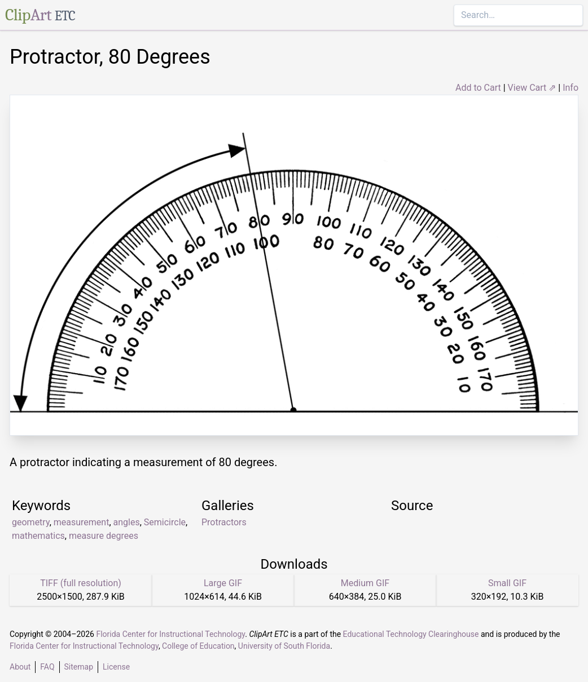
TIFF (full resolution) (80, 583)
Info (570, 87)
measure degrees (103, 535)
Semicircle (165, 522)
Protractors (224, 522)
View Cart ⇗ (532, 87)
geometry (31, 522)
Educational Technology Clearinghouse (411, 634)
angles (126, 522)
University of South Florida (284, 645)
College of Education (198, 645)
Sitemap (78, 666)
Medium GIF (365, 583)
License (116, 666)
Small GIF (507, 583)
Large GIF (223, 583)
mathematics (38, 535)
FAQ (47, 666)
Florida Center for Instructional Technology (170, 634)
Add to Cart (478, 87)
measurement (81, 522)
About (20, 666)
